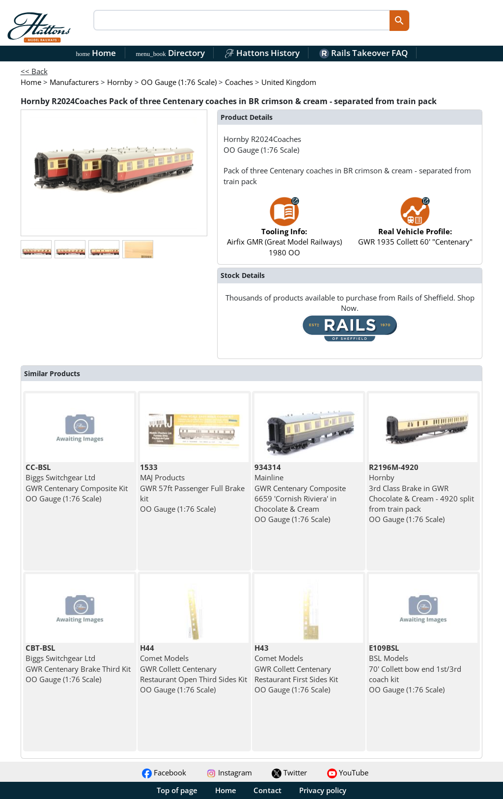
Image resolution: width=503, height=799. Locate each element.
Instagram (229, 772)
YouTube (347, 772)
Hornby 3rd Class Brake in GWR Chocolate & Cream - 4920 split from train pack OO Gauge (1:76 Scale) (421, 493)
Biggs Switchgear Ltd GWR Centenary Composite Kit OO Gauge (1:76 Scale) (77, 482)
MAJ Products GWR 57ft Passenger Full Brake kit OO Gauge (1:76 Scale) (192, 488)
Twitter (289, 772)
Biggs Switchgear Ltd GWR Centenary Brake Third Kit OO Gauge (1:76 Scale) (78, 663)
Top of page (177, 790)
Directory (170, 52)
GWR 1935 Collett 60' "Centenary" (415, 226)
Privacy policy (322, 790)
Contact (267, 790)
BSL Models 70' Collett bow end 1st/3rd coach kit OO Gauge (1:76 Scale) (415, 668)
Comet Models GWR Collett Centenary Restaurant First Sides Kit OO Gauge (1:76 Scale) (296, 668)
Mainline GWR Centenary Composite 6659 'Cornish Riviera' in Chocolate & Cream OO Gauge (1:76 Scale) (300, 493)
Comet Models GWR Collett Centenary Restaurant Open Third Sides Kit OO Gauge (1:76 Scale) (193, 668)
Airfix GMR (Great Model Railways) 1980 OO (284, 231)
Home (96, 52)
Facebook (164, 772)
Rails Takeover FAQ (363, 52)
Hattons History (262, 52)
